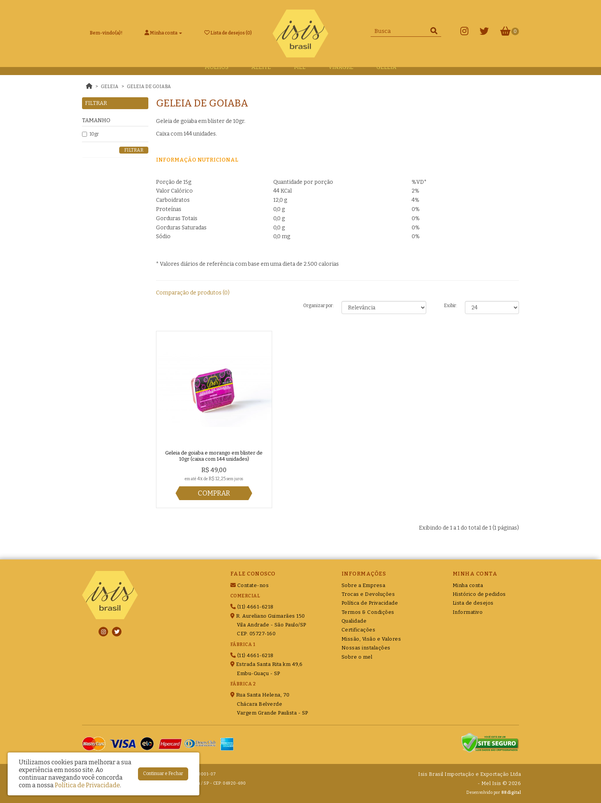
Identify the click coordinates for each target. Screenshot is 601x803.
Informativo (468, 612)
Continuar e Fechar (163, 773)
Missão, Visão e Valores (371, 639)
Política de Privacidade (370, 603)
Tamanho (96, 120)
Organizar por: (318, 305)
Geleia (109, 86)
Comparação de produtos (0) (193, 292)
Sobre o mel (357, 657)
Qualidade (354, 621)
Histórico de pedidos (479, 594)
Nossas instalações (366, 648)
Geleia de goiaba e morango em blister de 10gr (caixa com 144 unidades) (214, 456)
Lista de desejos (473, 603)
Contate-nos (249, 585)
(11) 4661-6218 (252, 607)
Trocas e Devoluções (368, 594)
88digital (511, 792)
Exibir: (450, 305)
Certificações (359, 630)
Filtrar (133, 150)
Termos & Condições (368, 612)
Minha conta (468, 585)
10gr (90, 134)
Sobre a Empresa (364, 585)
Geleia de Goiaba (149, 86)
